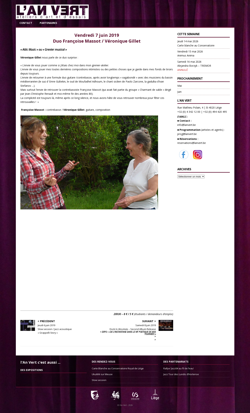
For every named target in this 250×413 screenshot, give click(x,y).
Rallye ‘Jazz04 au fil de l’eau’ (178, 368)
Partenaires (48, 23)
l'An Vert (123, 405)
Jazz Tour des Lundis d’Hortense (181, 374)
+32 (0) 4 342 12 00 (188, 111)
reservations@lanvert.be (191, 143)
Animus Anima (190, 53)
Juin (179, 91)
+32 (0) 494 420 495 (215, 111)
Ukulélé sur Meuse (102, 374)
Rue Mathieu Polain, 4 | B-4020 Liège (199, 107)
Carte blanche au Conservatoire (195, 43)
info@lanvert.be (186, 125)
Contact (25, 23)
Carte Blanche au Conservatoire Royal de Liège (118, 368)
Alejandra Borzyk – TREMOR (194, 66)
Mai (179, 85)
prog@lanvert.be (187, 134)
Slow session (99, 380)
